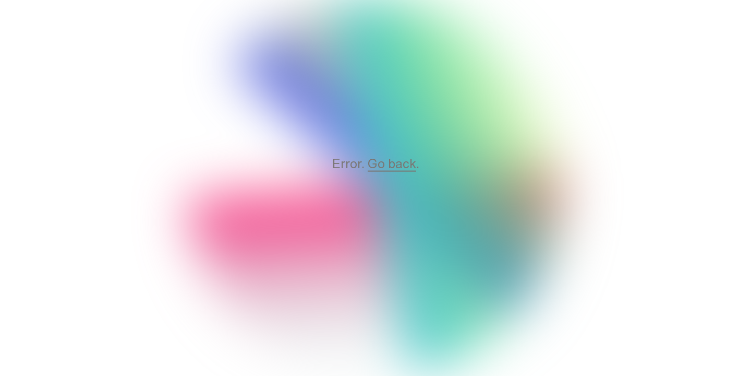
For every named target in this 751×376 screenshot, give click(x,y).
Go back (392, 163)
